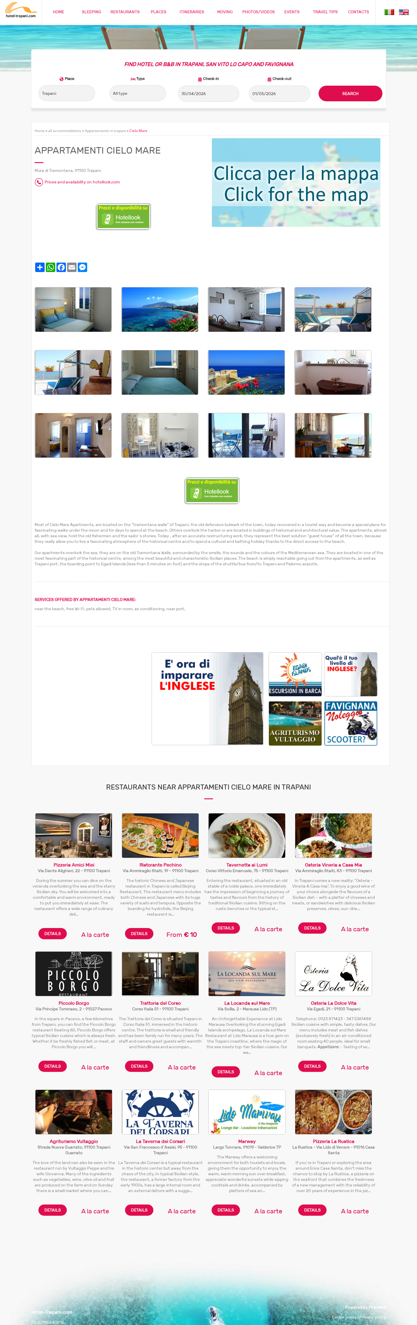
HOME (58, 11)
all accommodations (64, 130)
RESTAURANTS (125, 11)
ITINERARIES (192, 11)
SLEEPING (91, 11)
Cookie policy (344, 1317)
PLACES (158, 11)
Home (40, 130)
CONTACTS (358, 11)
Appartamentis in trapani (105, 130)
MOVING (225, 11)
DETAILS (52, 933)
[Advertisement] (93, 693)
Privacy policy (372, 1317)
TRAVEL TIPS (325, 11)
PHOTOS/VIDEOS (258, 11)
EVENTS (292, 11)
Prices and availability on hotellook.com (82, 182)
